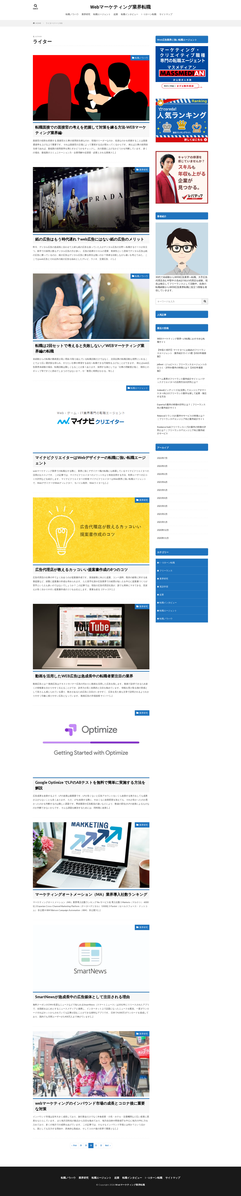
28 (81, 1145)
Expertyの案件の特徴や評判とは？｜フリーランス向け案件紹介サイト (181, 406)
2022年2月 (162, 474)
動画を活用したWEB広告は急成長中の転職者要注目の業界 (84, 676)
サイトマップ (165, 14)
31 (96, 1145)
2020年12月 (163, 530)
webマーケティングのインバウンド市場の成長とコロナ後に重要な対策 (90, 1106)
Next (107, 1145)
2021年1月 (162, 522)
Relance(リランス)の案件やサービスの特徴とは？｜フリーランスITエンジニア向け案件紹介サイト (181, 417)
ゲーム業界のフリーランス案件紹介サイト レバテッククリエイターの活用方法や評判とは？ (181, 380)
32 (101, 1145)
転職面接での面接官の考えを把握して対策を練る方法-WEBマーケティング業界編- (90, 130)
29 (86, 1145)
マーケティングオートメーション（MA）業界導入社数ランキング (91, 894)
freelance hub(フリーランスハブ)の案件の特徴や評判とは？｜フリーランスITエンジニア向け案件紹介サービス (181, 430)
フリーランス (166, 570)
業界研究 (86, 14)
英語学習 (164, 586)
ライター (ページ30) (54, 23)
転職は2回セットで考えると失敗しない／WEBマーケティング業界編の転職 (89, 348)
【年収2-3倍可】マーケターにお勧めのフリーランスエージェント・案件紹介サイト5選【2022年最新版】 (181, 353)
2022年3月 (162, 466)
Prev (75, 1145)
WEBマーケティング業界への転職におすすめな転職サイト (181, 340)
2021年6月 (162, 482)
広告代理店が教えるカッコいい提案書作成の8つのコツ (81, 569)
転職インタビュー (129, 14)
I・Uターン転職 (148, 14)
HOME (38, 23)
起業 (116, 14)
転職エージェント (102, 14)
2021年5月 (162, 490)
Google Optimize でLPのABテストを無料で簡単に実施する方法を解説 (90, 785)
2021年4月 (162, 498)
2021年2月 (162, 514)
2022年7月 (162, 458)
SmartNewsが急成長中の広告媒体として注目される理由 (82, 997)
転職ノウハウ (72, 14)
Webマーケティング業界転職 (120, 7)
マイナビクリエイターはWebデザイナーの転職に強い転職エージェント (90, 460)
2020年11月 (163, 538)
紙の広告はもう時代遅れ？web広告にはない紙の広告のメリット (89, 239)
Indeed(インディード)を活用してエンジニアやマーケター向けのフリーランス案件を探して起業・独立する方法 (182, 393)
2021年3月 (162, 506)
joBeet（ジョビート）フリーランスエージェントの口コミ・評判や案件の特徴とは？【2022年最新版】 (182, 367)
